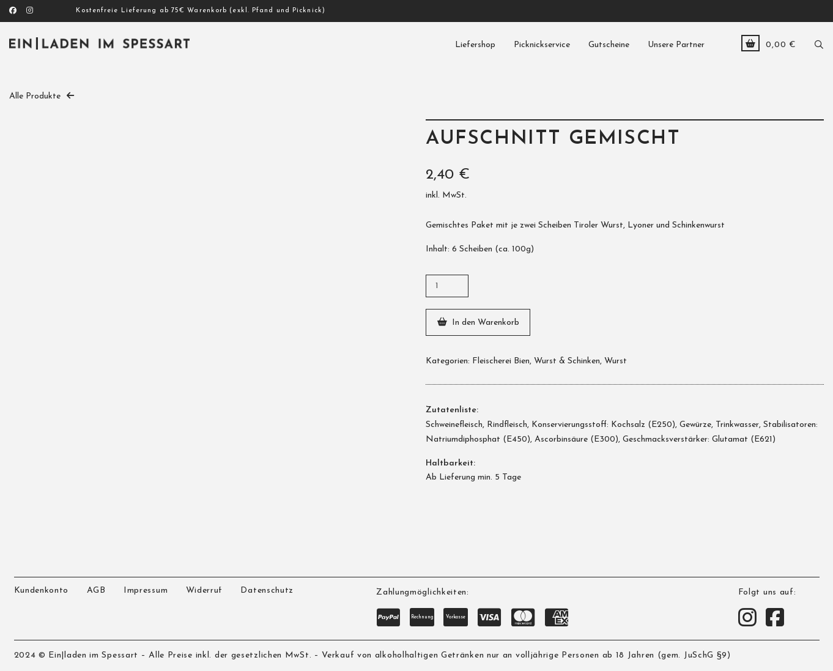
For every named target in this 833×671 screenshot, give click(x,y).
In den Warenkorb (485, 322)
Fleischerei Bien (501, 361)
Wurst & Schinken (567, 361)
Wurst (615, 361)
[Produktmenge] (447, 286)
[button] (819, 43)
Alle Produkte (35, 96)
